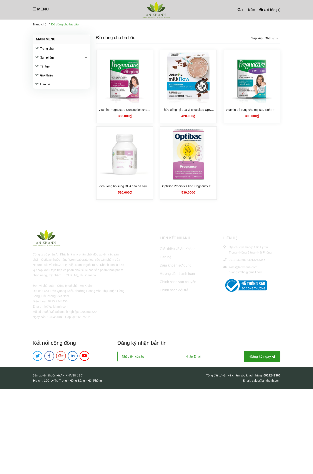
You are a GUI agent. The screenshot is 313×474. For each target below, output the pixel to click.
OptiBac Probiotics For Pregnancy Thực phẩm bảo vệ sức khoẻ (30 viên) (211, 186)
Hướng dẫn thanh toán (177, 273)
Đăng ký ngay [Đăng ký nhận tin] (262, 356)
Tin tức (45, 66)
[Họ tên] (149, 356)
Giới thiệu (46, 75)
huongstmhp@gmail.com (246, 272)
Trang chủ (47, 48)
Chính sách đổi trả (174, 290)
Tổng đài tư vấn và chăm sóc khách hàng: (234, 375)
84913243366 (255, 260)
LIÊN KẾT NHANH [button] (175, 238)
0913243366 (237, 260)
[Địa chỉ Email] (213, 356)
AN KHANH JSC (71, 375)
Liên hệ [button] (230, 238)
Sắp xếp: (257, 38)
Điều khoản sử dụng (175, 265)
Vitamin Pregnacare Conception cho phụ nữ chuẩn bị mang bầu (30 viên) (148, 109)
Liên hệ (45, 84)
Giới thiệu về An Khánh (177, 249)
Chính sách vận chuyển (178, 282)
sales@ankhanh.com (243, 267)
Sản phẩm (47, 57)
